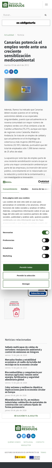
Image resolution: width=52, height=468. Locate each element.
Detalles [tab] (24, 189)
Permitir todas (26, 267)
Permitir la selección (26, 275)
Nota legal (28, 442)
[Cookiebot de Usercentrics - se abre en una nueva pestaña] (38, 182)
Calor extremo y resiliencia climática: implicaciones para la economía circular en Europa (25, 390)
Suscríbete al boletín (26, 416)
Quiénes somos (14, 442)
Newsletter (26, 445)
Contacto (40, 442)
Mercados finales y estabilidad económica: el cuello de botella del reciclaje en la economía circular (23, 362)
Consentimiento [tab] (10, 189)
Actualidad (9, 35)
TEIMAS (43, 452)
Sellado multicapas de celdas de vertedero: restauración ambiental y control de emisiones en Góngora (23, 349)
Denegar (26, 284)
